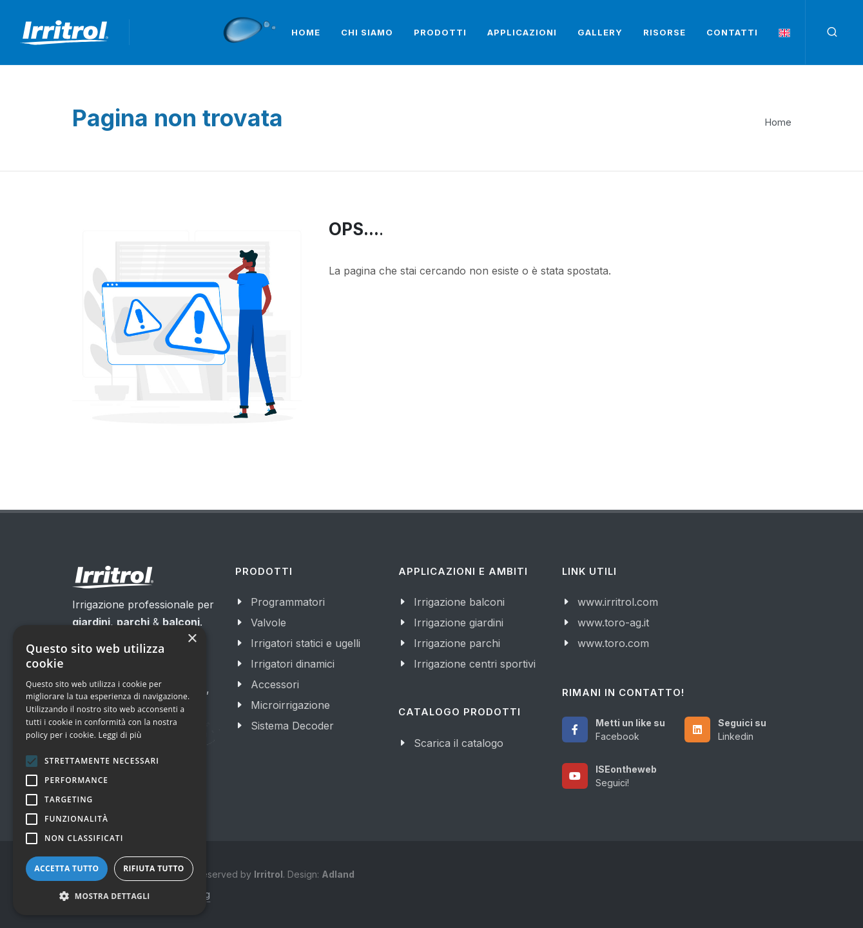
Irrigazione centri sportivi (475, 663)
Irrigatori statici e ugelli (305, 643)
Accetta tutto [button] (66, 868)
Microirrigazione (290, 705)
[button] (109, 895)
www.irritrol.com (617, 601)
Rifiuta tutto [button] (153, 868)
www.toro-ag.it (613, 622)
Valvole (268, 622)
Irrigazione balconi (459, 601)
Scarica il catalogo (458, 743)
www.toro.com (613, 643)
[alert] (109, 770)
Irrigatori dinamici (293, 663)
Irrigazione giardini (458, 622)
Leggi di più (120, 735)
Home (778, 122)
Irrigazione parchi (457, 643)
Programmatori (288, 601)
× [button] (192, 639)
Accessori (275, 684)
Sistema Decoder (292, 725)
